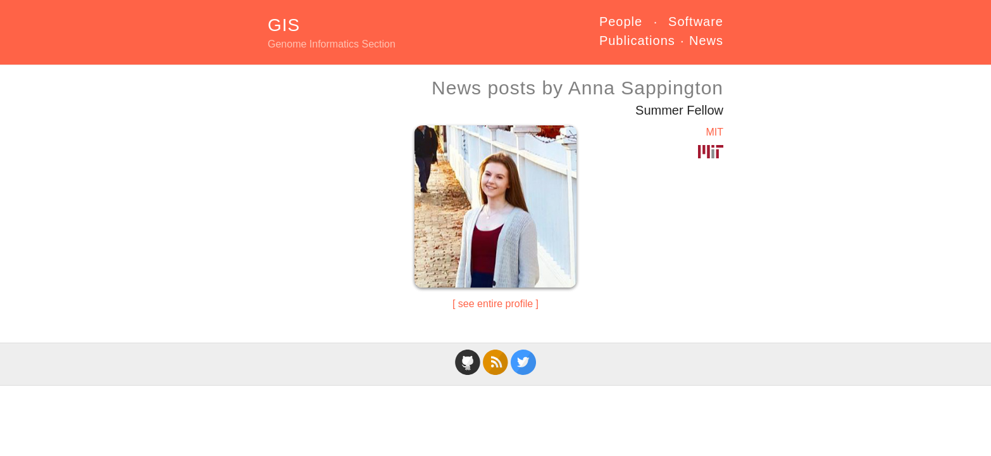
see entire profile (495, 303)
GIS (284, 25)
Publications (637, 41)
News (706, 41)
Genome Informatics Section (332, 44)
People (620, 21)
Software (695, 21)
